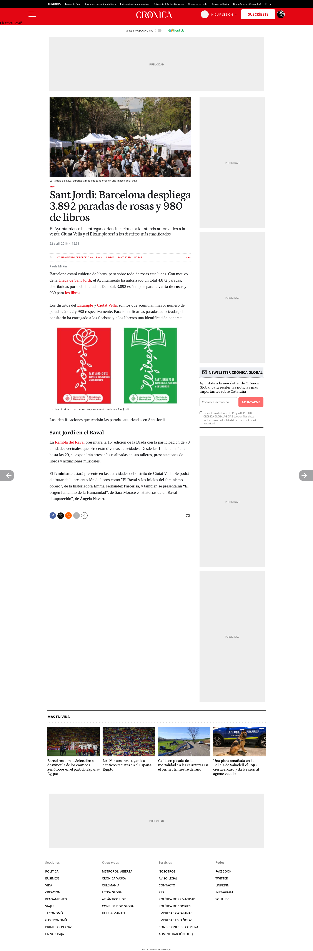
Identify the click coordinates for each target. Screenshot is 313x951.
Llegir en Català (11, 23)
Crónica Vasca (114, 878)
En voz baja (54, 934)
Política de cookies (175, 906)
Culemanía (110, 885)
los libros (72, 292)
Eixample (85, 305)
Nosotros (167, 871)
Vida (52, 186)
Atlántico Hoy (114, 899)
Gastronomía (56, 920)
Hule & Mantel (114, 913)
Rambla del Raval (69, 442)
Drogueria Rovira (220, 4)
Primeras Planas (59, 927)
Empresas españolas (176, 920)
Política (51, 871)
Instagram (224, 892)
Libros (110, 257)
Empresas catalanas (175, 913)
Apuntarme (251, 402)
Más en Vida (58, 717)
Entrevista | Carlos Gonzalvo (169, 4)
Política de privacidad (177, 899)
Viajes (49, 906)
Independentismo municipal (134, 4)
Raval (99, 257)
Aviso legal (168, 878)
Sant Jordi (124, 257)
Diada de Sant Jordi (74, 280)
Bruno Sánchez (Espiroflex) (247, 4)
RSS (161, 892)
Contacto (167, 885)
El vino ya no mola (197, 4)
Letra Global (112, 892)
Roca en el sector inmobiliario (100, 4)
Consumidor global (118, 906)
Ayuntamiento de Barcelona (75, 257)
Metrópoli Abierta (117, 871)
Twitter (221, 878)
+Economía (54, 913)
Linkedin (222, 885)
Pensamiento (56, 899)
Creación (52, 892)
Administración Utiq (176, 934)
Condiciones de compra (178, 927)
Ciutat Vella (107, 305)
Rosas (138, 257)
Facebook (223, 871)
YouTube (222, 899)
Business (52, 878)
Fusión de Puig (72, 4)
